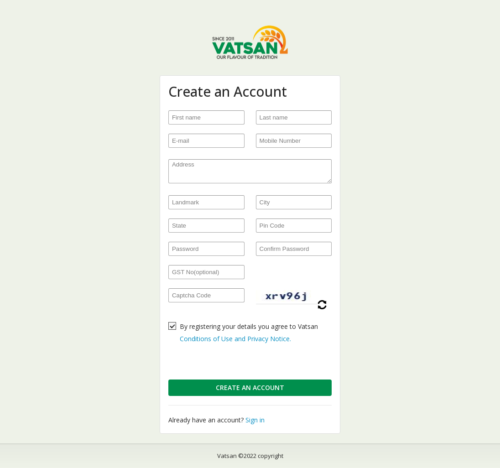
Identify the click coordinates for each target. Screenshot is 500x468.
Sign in (255, 420)
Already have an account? (216, 420)
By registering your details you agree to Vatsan (249, 332)
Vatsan (227, 456)
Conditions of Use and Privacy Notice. (235, 338)
